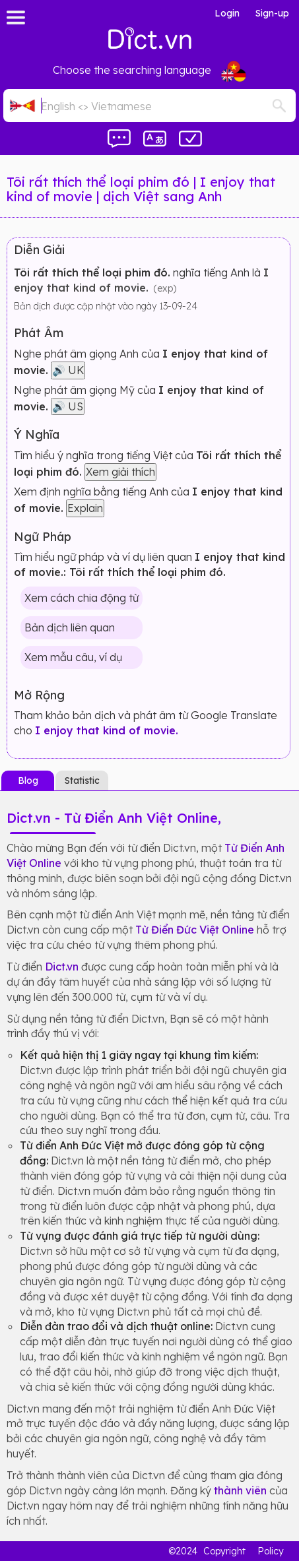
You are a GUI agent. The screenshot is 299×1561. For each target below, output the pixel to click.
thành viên (240, 1490)
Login (227, 13)
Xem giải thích (120, 471)
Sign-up (272, 13)
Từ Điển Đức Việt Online (194, 929)
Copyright (224, 1551)
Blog (28, 780)
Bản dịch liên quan (69, 627)
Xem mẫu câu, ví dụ (73, 657)
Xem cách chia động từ (81, 597)
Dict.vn (62, 966)
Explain (85, 508)
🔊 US (67, 406)
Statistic (82, 780)
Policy (270, 1551)
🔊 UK (68, 370)
